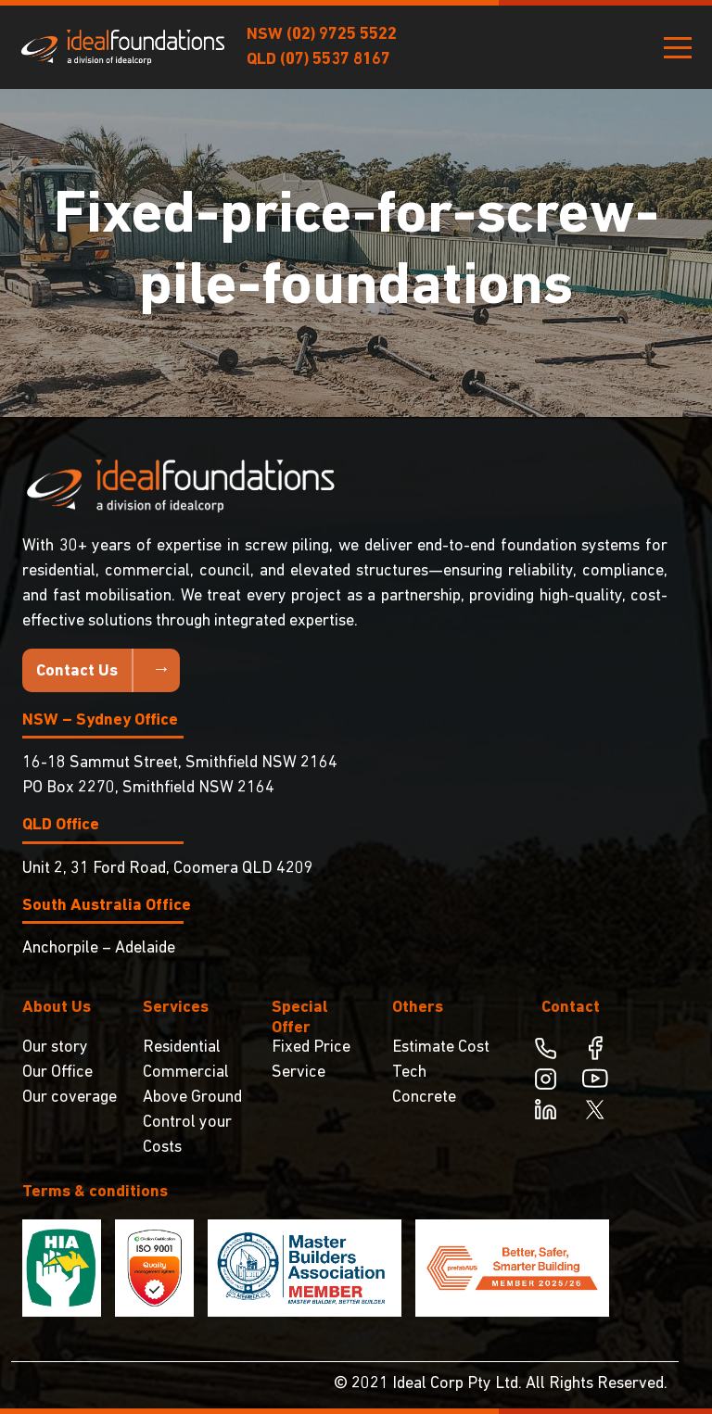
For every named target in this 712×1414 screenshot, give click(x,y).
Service (298, 1072)
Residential (182, 1047)
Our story (55, 1047)
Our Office (57, 1072)
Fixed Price (311, 1047)
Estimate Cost (441, 1047)
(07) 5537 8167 (335, 60)
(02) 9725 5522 (341, 35)
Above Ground (192, 1097)
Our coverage (69, 1097)
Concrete (424, 1097)
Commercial (186, 1072)
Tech (409, 1072)
